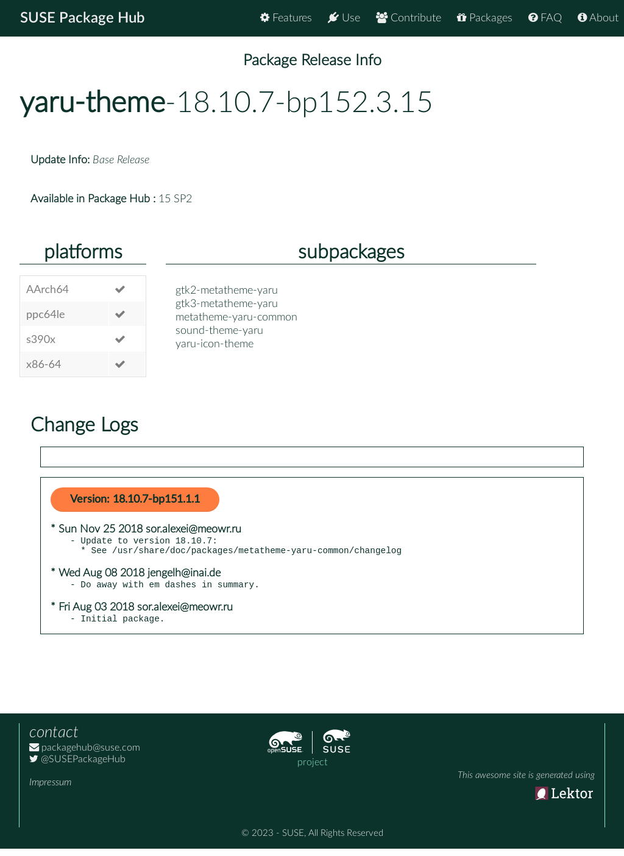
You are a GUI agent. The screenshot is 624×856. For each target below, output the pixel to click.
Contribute (408, 18)
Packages (484, 18)
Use (344, 18)
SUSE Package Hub (82, 18)
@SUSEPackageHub (77, 766)
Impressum (50, 789)
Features (286, 18)
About (598, 18)
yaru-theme (92, 103)
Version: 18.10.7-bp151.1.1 (135, 499)
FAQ (545, 18)
